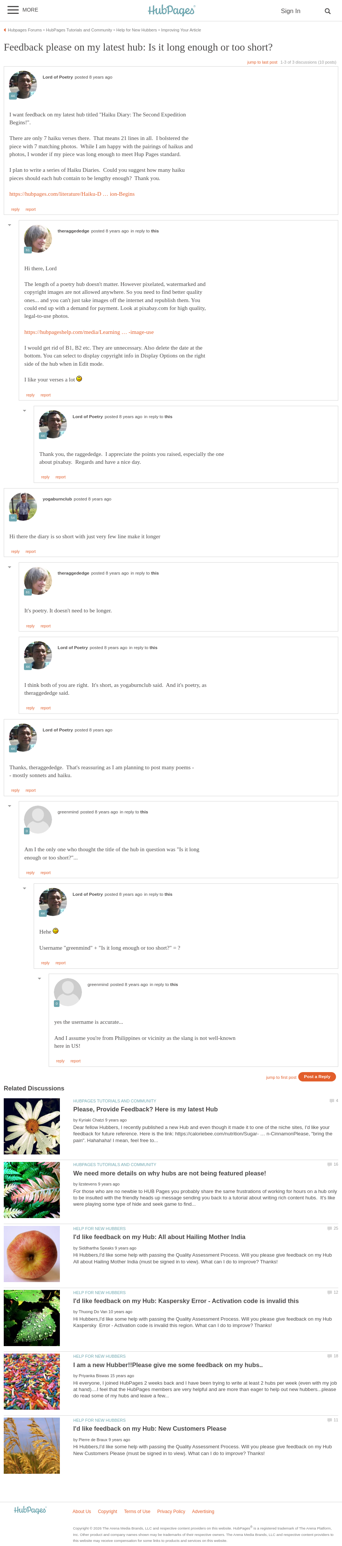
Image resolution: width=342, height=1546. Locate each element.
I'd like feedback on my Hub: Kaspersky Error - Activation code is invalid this (186, 1301)
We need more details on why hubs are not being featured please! (169, 1173)
